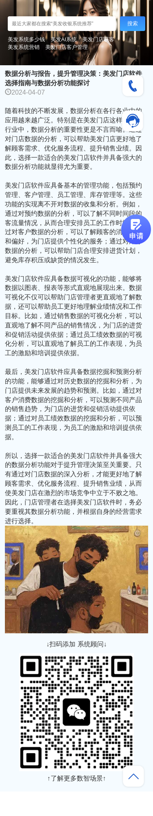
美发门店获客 (98, 39)
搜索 (132, 23)
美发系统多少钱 (26, 39)
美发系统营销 (24, 47)
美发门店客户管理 (66, 47)
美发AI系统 (64, 39)
